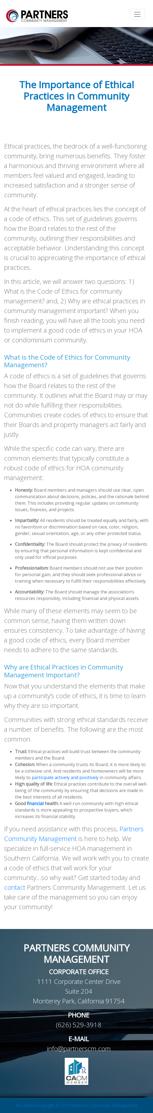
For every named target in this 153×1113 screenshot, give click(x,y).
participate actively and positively (65, 777)
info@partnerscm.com (79, 1048)
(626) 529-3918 (78, 1024)
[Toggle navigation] (137, 14)
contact (14, 887)
